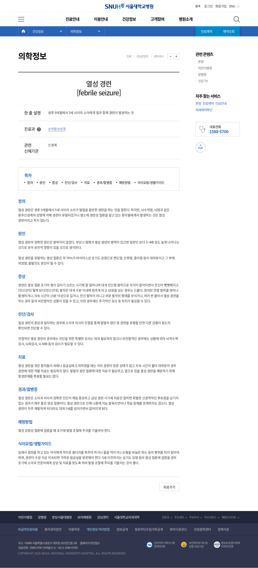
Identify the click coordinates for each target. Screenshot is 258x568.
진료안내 (72, 19)
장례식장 (223, 529)
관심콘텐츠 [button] (142, 56)
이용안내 (101, 19)
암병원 (202, 74)
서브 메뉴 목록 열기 (85, 31)
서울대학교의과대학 (126, 517)
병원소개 (185, 19)
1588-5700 (36, 548)
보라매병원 (84, 517)
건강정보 (129, 19)
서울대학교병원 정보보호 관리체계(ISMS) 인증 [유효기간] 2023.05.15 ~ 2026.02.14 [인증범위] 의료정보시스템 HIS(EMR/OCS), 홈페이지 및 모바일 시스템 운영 (227, 545)
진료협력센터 (202, 529)
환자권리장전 (53, 529)
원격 (197, 6)
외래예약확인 (204, 109)
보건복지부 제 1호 (194, 545)
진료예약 (206, 31)
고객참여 (157, 19)
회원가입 (221, 6)
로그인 (208, 6)
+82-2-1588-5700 (67, 548)
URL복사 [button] (158, 56)
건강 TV (203, 80)
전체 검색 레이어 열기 (237, 19)
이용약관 (74, 529)
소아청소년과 (57, 128)
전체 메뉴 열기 (21, 19)
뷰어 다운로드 (178, 529)
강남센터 (102, 517)
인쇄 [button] (128, 56)
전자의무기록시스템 (160, 545)
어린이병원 (205, 67)
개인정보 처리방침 (98, 529)
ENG (232, 6)
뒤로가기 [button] (169, 487)
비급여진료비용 (28, 529)
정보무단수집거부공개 (149, 529)
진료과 (165, 517)
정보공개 (122, 529)
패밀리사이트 (229, 517)
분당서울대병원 (62, 517)
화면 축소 (173, 56)
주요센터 (179, 517)
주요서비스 (210, 517)
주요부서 (194, 517)
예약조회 (228, 31)
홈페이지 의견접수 (90, 543)
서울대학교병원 (129, 6)
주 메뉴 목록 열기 (47, 31)
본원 (201, 61)
